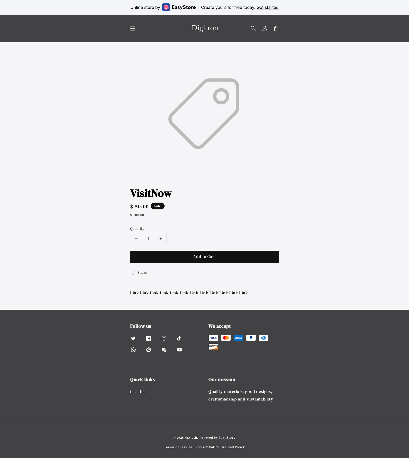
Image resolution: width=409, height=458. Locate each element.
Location (138, 391)
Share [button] (138, 272)
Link (134, 293)
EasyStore (227, 437)
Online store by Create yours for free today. (204, 7)
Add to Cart (204, 256)
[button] (253, 28)
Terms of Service (178, 447)
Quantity (137, 228)
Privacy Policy (207, 447)
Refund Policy (233, 447)
